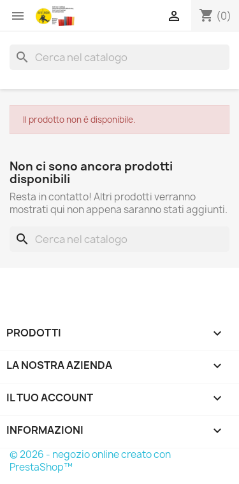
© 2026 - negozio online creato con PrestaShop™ (90, 461)
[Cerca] (119, 57)
